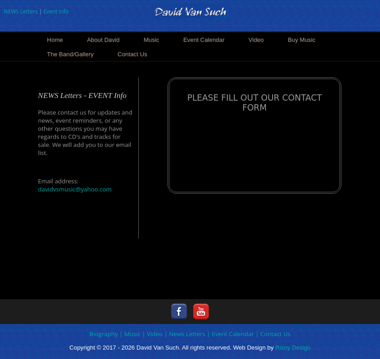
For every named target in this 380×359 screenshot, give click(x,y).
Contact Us (132, 54)
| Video (152, 334)
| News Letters (184, 334)
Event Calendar (204, 39)
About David (103, 39)
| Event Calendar (230, 334)
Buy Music (301, 39)
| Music (130, 334)
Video (256, 39)
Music (151, 39)
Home (55, 39)
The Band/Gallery (70, 54)
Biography (103, 334)
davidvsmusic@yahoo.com (75, 189)
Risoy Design (293, 347)
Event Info (56, 11)
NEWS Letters (20, 11)
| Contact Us (273, 334)
